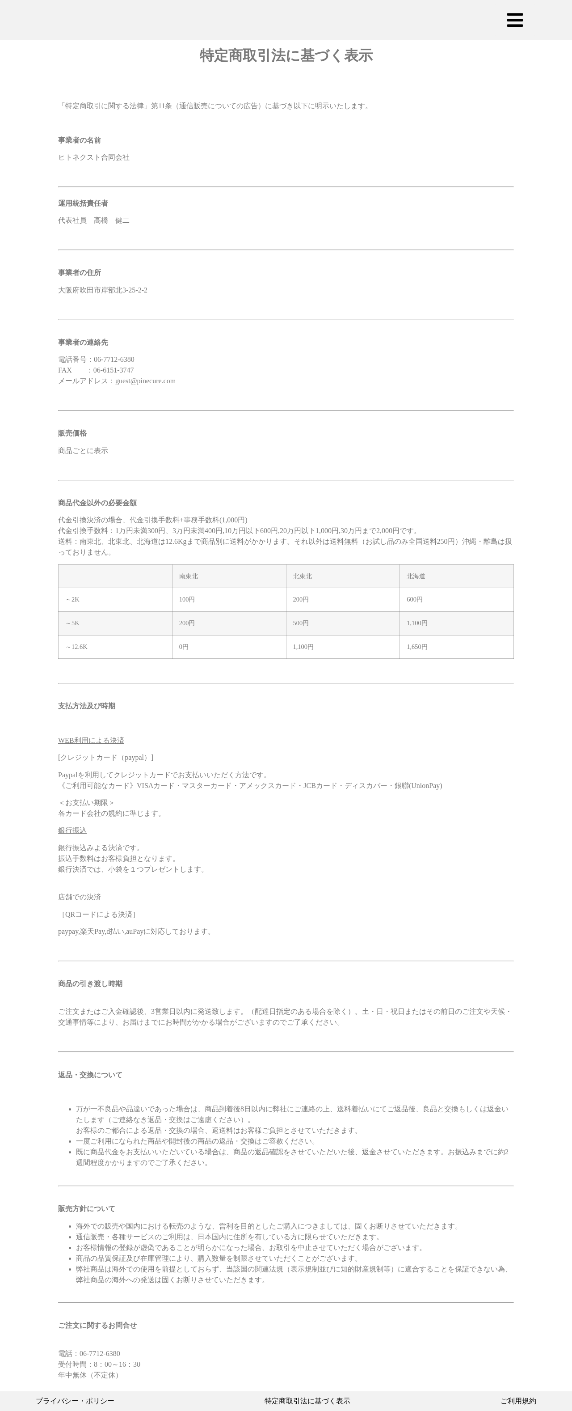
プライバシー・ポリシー (75, 1401)
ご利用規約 (518, 1401)
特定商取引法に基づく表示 (307, 1401)
